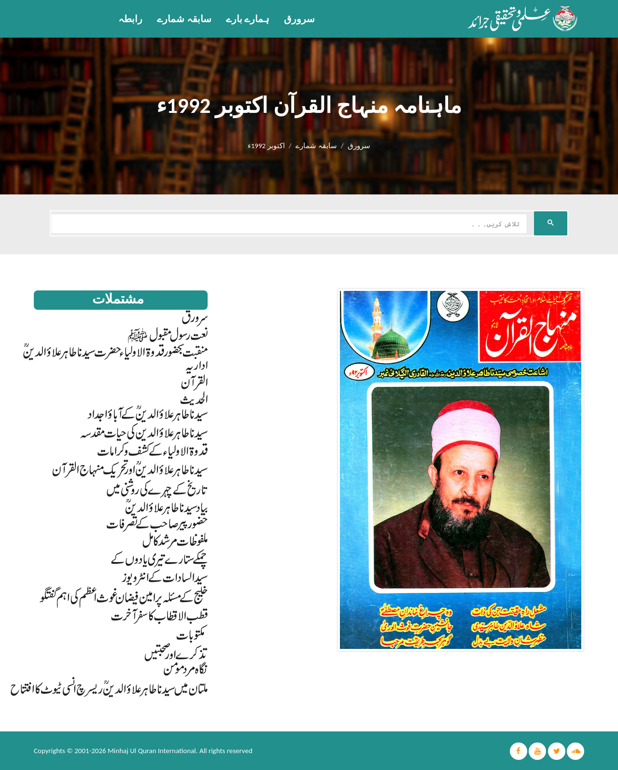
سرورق (299, 19)
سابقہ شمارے (184, 19)
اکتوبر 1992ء (266, 145)
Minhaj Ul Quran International (152, 750)
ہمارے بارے (248, 19)
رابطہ (130, 19)
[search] (288, 224)
